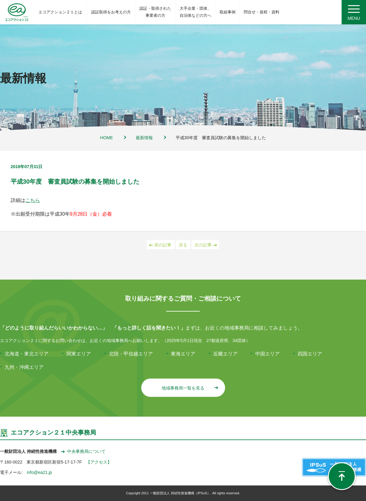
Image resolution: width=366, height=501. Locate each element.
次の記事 (205, 244)
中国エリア (267, 353)
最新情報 (144, 137)
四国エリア (310, 353)
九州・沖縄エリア (24, 367)
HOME (106, 137)
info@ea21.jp (39, 472)
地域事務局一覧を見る (189, 388)
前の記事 (160, 244)
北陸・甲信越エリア (131, 353)
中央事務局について (83, 451)
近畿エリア (225, 353)
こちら (32, 200)
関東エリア (78, 353)
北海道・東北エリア (26, 353)
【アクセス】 (99, 462)
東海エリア (183, 353)
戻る (183, 244)
